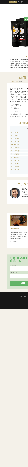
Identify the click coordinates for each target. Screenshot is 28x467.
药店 (21, 296)
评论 (25, 296)
